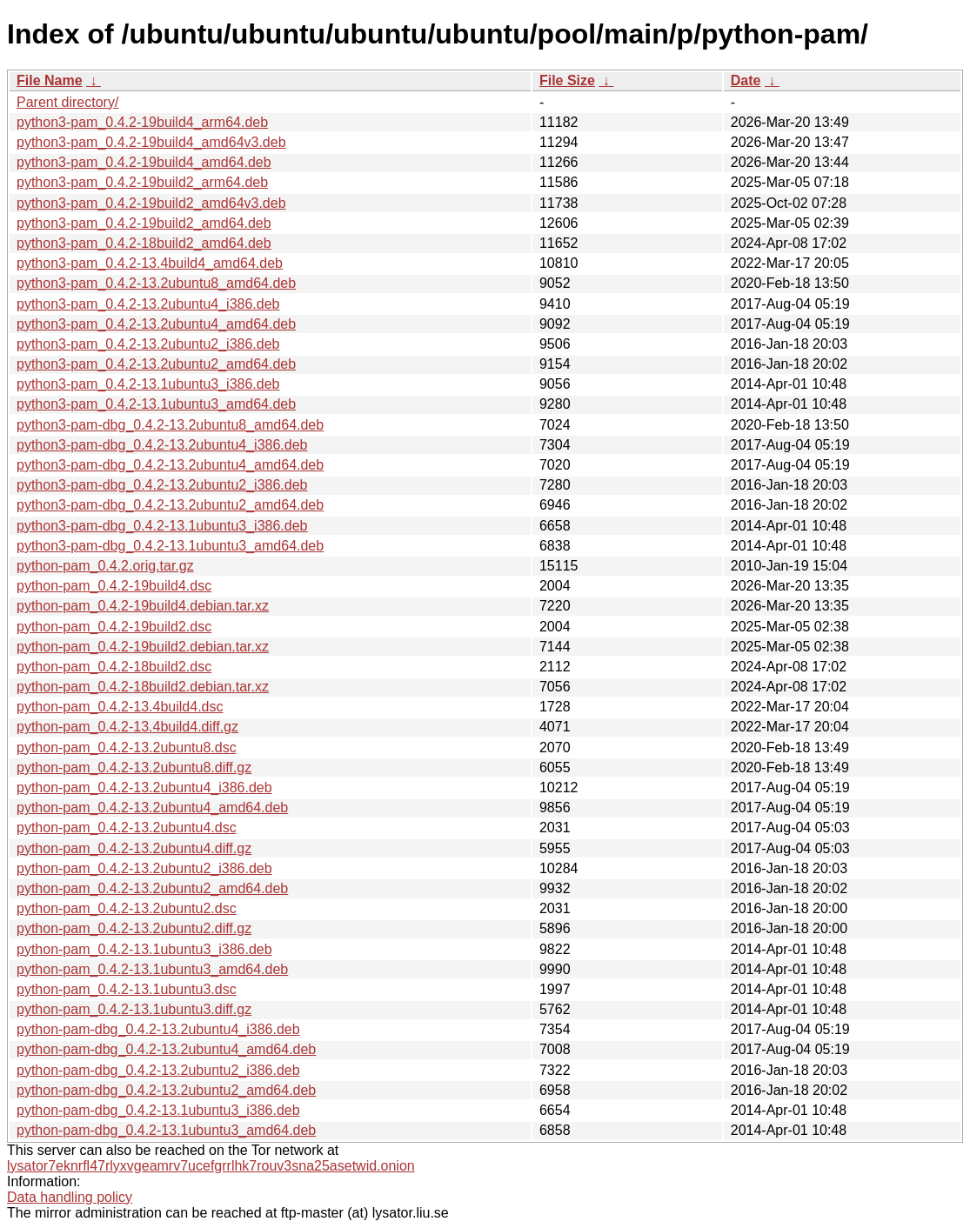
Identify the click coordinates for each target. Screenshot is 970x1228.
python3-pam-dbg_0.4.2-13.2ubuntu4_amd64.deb (170, 464)
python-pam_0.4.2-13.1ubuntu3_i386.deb (144, 949)
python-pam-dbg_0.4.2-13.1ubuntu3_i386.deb (158, 1110)
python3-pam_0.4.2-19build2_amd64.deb (144, 223)
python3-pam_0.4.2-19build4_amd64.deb (144, 162)
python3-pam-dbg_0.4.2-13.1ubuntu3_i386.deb (162, 525)
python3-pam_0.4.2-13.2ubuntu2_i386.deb (148, 344)
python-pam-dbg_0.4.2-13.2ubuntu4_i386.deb (158, 1029)
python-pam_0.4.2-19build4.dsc (114, 585)
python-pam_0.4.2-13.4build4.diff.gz (127, 726)
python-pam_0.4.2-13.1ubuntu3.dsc (127, 989)
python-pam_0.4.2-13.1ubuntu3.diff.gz (134, 1009)
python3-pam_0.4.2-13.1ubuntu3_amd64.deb (156, 404)
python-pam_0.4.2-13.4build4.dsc (120, 706)
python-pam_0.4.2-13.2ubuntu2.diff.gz (134, 928)
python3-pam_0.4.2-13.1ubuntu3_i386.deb (148, 384)
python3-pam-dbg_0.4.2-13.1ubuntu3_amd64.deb (170, 545)
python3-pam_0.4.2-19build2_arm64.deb (142, 182)
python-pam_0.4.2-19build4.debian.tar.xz (143, 605)
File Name (50, 80)
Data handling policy (69, 1197)
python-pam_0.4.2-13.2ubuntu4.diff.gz (134, 848)
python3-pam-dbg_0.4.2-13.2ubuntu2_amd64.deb (170, 504)
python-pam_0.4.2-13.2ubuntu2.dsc (127, 908)
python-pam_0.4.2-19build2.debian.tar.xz (143, 646)
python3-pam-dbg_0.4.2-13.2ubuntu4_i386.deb (162, 444)
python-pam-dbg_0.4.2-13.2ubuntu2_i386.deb (158, 1070)
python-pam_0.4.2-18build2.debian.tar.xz (143, 686)
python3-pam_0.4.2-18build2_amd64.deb (144, 243)
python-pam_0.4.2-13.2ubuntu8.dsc (127, 747)
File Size (567, 80)
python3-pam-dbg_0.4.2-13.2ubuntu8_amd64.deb (170, 424)
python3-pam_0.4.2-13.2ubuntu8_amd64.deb (156, 283)
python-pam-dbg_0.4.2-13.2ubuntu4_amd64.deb (166, 1049)
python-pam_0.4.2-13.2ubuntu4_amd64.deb (152, 807)
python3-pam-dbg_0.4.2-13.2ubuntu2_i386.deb (162, 484)
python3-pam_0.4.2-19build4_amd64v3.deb (151, 142)
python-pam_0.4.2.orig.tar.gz (105, 565)
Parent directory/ (67, 102)
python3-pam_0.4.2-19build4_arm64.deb (142, 122)
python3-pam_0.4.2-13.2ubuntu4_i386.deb (148, 304)
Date (746, 80)
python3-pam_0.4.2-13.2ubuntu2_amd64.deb (156, 364)
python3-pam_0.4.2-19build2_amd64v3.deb (151, 203)
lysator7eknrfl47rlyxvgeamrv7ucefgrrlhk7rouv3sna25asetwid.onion (211, 1165)
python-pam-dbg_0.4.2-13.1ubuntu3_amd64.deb (166, 1130)
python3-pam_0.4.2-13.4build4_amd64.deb (150, 263)
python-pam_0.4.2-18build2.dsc (114, 666)
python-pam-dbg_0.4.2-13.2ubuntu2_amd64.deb (166, 1090)
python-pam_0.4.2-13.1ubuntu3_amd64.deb (152, 969)
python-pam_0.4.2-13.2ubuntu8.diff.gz (134, 767)
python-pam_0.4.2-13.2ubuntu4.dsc (127, 827)
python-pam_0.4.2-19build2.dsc (114, 626)
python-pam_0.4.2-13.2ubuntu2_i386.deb (144, 868)
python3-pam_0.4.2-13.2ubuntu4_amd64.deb (156, 324)
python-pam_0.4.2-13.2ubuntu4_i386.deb (144, 787)
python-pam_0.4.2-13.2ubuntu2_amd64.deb (152, 888)
